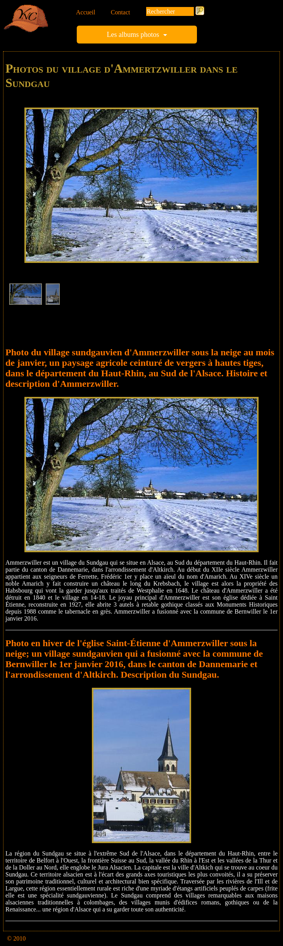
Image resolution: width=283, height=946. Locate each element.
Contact (120, 12)
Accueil (85, 12)
